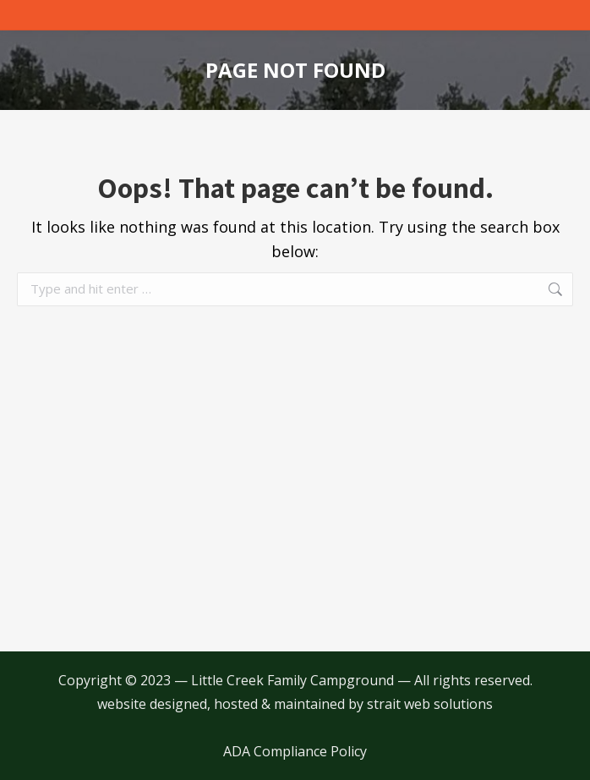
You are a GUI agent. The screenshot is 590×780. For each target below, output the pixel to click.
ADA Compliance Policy (295, 751)
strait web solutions (430, 704)
